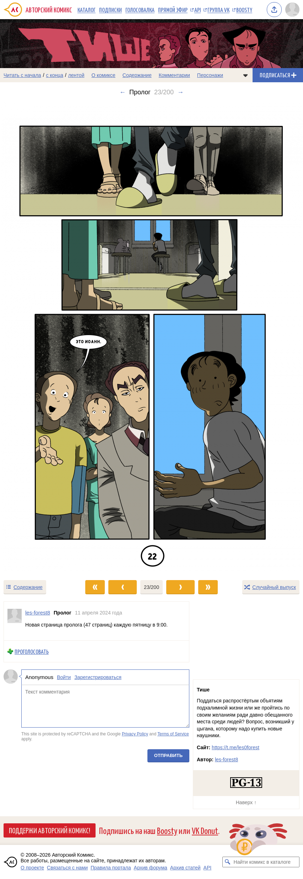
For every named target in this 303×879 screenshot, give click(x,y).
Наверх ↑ (246, 802)
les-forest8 (226, 759)
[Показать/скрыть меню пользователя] (292, 9)
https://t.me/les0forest (235, 747)
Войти (64, 677)
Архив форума (150, 867)
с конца (55, 75)
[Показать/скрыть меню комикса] (245, 75)
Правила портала (111, 867)
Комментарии (174, 75)
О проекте (32, 867)
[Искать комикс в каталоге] (228, 862)
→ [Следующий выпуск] (180, 92)
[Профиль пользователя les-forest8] (14, 621)
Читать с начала (22, 75)
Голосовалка (140, 9)
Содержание (137, 75)
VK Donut (205, 830)
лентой (76, 75)
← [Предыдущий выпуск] (122, 92)
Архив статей (185, 867)
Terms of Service (173, 733)
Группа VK (218, 9)
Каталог (86, 9)
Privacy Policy (135, 733)
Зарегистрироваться (97, 677)
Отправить (168, 755)
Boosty (244, 9)
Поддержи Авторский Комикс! (49, 830)
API (197, 9)
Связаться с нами (67, 867)
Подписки (110, 9)
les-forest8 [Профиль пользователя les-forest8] (37, 613)
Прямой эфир (173, 9)
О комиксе (103, 75)
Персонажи (210, 75)
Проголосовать (32, 651)
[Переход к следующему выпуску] (151, 337)
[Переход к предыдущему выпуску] (38, 337)
